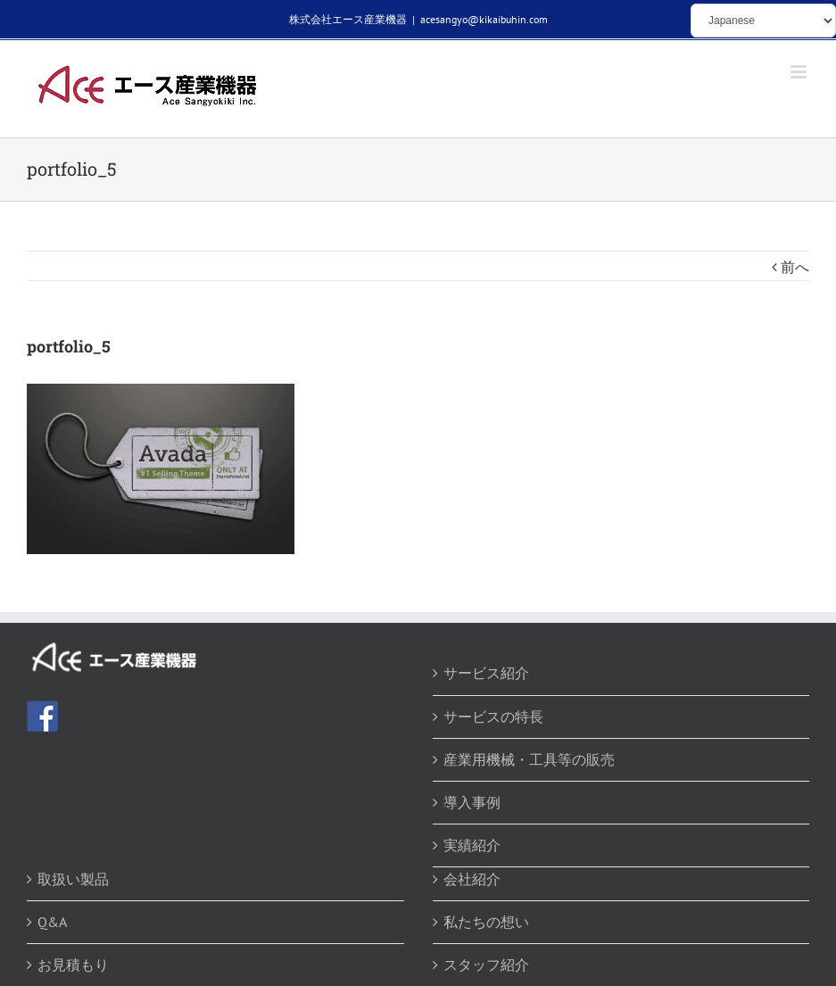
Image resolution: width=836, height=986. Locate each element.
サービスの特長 (493, 716)
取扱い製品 (73, 879)
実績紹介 (472, 845)
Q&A (52, 922)
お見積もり (73, 965)
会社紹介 (472, 879)
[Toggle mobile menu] (799, 71)
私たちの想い (486, 922)
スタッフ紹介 (486, 965)
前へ (795, 267)
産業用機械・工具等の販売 (529, 759)
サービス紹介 (486, 673)
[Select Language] (763, 20)
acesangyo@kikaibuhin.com (484, 19)
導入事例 (472, 802)
